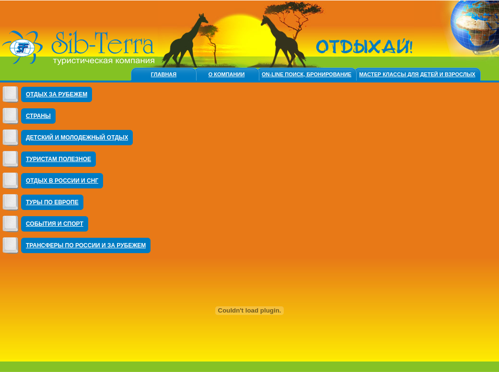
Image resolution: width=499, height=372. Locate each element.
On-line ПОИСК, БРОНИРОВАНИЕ (306, 74)
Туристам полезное (58, 159)
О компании (227, 74)
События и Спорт (54, 224)
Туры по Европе (52, 202)
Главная (163, 74)
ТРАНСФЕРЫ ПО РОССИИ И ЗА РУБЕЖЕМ (86, 245)
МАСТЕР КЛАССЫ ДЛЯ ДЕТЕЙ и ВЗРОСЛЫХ (417, 74)
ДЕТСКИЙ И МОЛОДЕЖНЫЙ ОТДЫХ (77, 137)
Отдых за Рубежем (56, 94)
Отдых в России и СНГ (62, 180)
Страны (38, 116)
